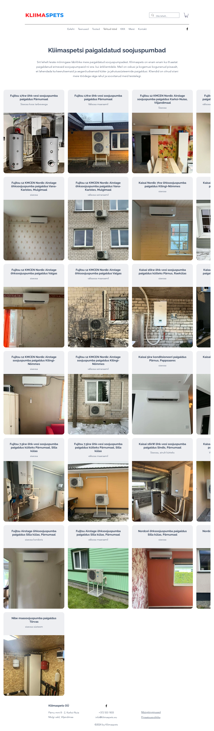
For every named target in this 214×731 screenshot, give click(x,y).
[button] (186, 15)
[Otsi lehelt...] (164, 16)
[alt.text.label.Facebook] (187, 29)
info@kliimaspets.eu (106, 717)
